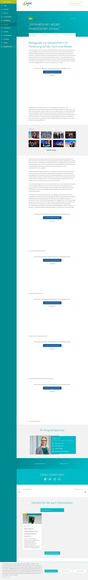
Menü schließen (5, 2)
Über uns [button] (6, 13)
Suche (3, 5)
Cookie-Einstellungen (51, 571)
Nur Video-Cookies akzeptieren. (52, 72)
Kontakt (6, 43)
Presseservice (7, 28)
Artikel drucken (64, 463)
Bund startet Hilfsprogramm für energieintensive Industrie (31, 532)
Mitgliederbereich (6, 46)
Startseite (6, 9)
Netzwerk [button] (6, 31)
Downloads (6, 39)
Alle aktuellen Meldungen (52, 553)
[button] (34, 134)
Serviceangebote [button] (8, 16)
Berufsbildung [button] (7, 20)
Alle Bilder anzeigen (52, 150)
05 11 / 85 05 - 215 (57, 443)
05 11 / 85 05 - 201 (57, 446)
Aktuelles (6, 24)
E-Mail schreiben (57, 448)
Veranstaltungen (8, 35)
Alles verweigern (65, 571)
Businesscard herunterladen (60, 451)
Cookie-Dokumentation (6, 576)
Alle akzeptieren (52, 75)
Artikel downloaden (40, 463)
